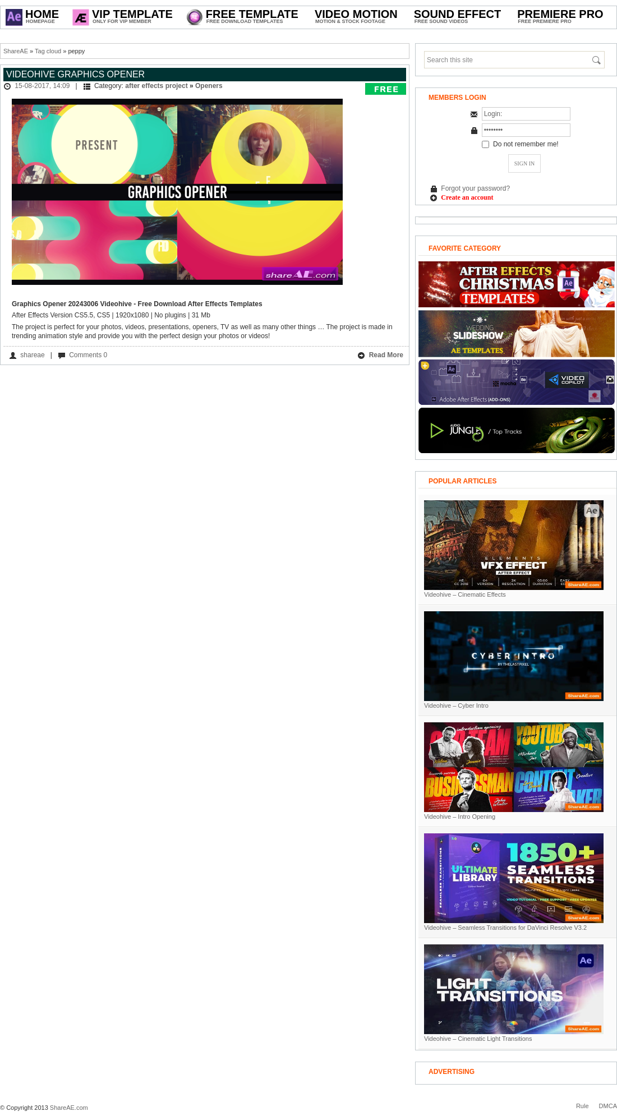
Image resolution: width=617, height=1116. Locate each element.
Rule (582, 1106)
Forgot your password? (475, 188)
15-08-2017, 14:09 (42, 86)
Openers (209, 86)
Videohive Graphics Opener (75, 74)
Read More (380, 355)
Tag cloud (48, 51)
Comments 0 (88, 355)
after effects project (156, 86)
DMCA (608, 1106)
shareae (32, 355)
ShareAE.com (69, 1107)
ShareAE (15, 51)
